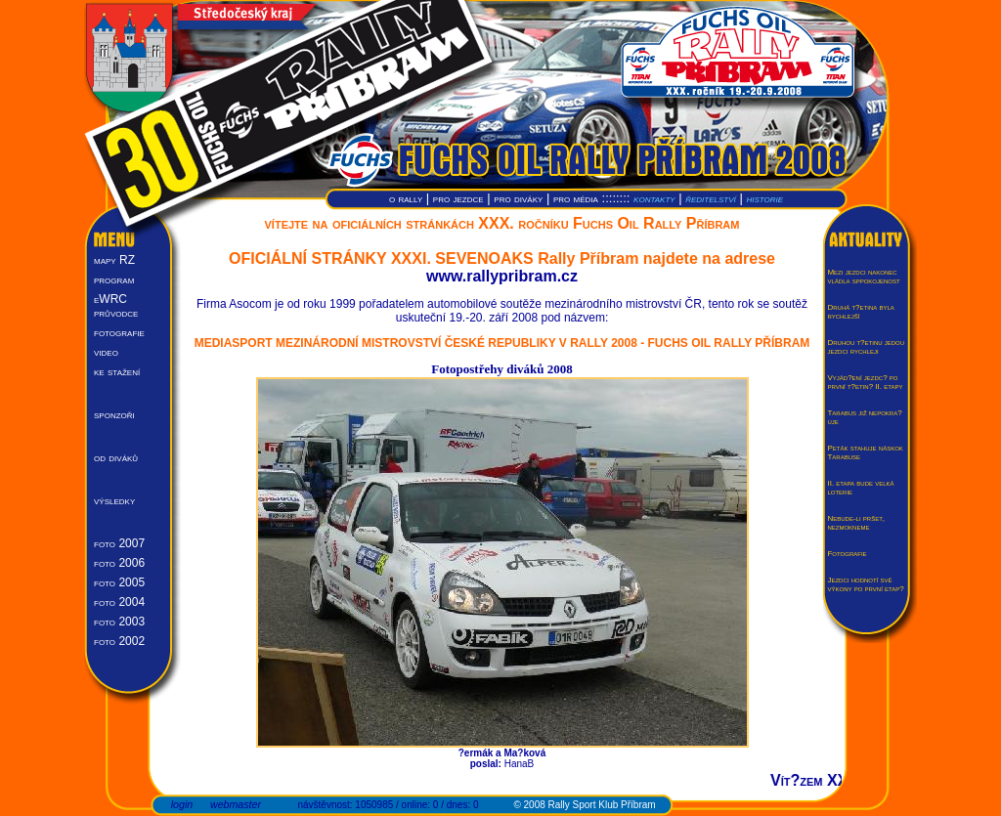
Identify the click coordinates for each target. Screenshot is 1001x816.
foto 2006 (119, 563)
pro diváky (518, 198)
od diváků (116, 457)
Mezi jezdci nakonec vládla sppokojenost (863, 276)
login (182, 804)
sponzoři (114, 414)
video (106, 352)
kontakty (654, 198)
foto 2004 (119, 602)
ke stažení (117, 371)
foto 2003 (119, 621)
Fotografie (846, 553)
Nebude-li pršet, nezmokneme (856, 523)
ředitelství (710, 198)
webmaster (235, 804)
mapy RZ (114, 260)
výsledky (114, 500)
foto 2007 (119, 543)
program (114, 279)
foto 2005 (119, 582)
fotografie (119, 332)
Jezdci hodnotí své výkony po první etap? (865, 584)
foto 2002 (119, 641)
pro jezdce (458, 198)
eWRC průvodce (116, 306)
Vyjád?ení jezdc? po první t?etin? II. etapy (864, 382)
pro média (575, 198)
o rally (405, 198)
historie (764, 198)
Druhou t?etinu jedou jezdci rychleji (865, 347)
